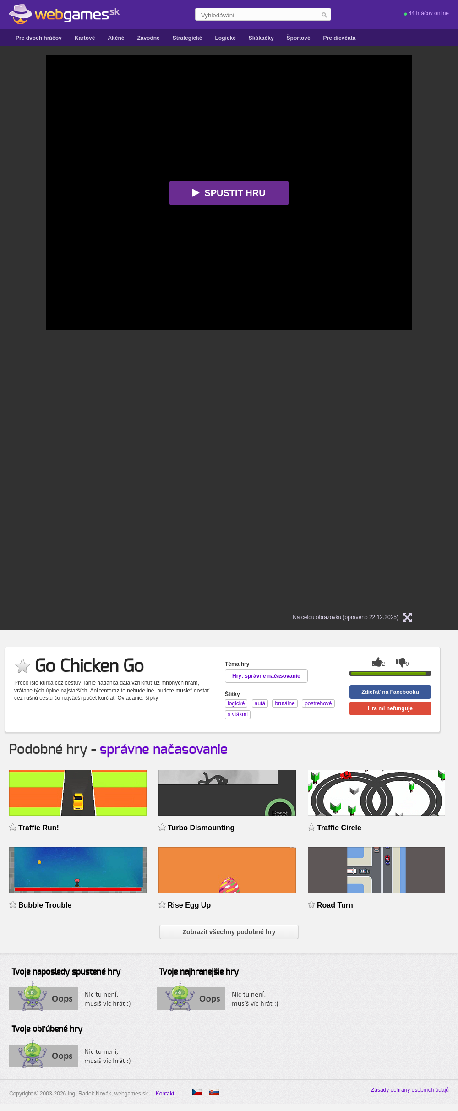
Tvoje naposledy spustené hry (65, 972)
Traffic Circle (339, 828)
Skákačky (261, 38)
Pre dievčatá (339, 38)
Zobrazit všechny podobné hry (228, 932)
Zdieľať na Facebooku (390, 692)
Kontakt (165, 1093)
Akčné (116, 38)
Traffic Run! (38, 828)
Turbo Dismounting (201, 828)
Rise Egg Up (189, 905)
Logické (225, 38)
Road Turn (335, 905)
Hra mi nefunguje (390, 708)
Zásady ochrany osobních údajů (410, 1090)
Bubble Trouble (44, 905)
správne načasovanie (164, 750)
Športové (299, 38)
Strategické (187, 38)
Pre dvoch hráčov (39, 38)
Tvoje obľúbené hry (46, 1029)
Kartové (85, 38)
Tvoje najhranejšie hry (199, 972)
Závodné (148, 38)
